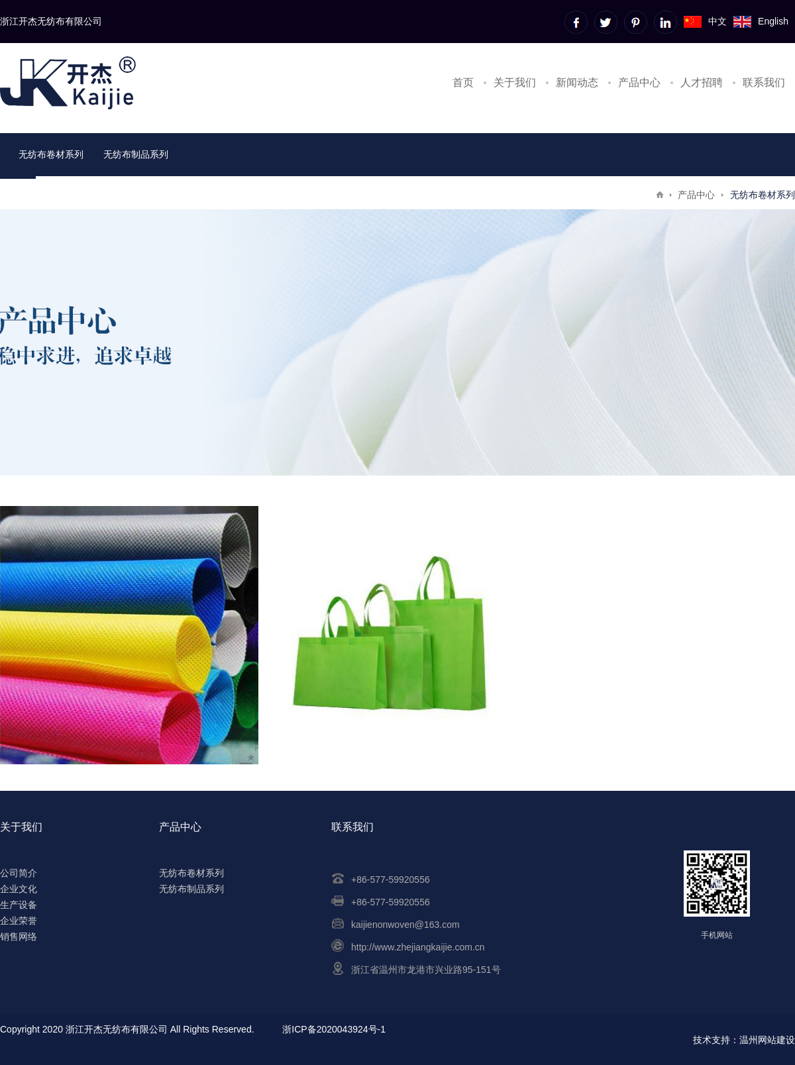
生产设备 (18, 904)
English (760, 21)
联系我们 (764, 82)
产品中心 (639, 82)
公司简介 (18, 873)
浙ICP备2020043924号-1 (334, 1029)
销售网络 (18, 936)
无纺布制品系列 (135, 155)
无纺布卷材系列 (51, 155)
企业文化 (18, 889)
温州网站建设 (767, 1040)
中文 (705, 21)
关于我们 (515, 82)
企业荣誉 (18, 920)
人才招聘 (701, 82)
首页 (463, 82)
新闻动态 (577, 82)
